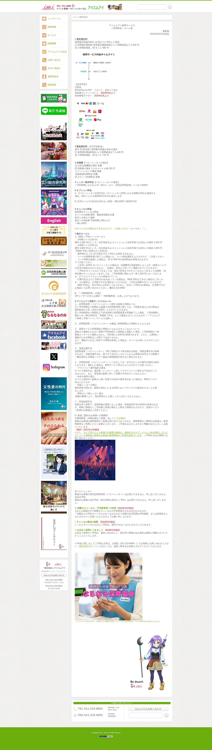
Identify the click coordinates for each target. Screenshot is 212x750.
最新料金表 (53, 76)
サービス (52, 35)
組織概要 (52, 43)
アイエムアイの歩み (57, 52)
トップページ (54, 18)
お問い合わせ (54, 60)
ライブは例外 (118, 418)
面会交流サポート (87, 546)
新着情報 (52, 27)
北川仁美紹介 (54, 68)
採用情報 (52, 85)
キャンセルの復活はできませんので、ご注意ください (103, 228)
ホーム (75, 17)
